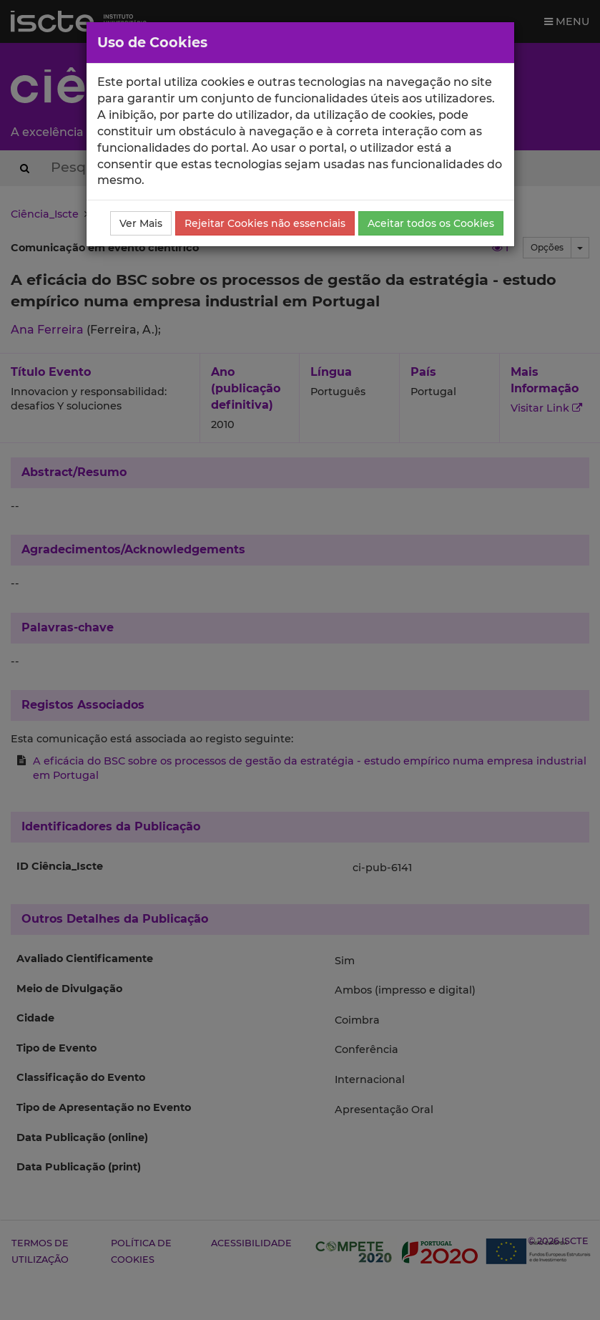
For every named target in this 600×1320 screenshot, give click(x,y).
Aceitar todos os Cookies (431, 223)
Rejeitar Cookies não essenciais (265, 223)
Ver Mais (140, 223)
